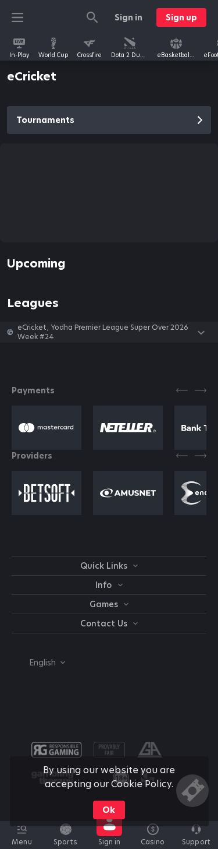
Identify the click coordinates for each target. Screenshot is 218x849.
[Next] (200, 390)
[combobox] (38, 662)
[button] (109, 332)
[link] (19, 48)
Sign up (181, 17)
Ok (108, 810)
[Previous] (182, 390)
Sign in (128, 17)
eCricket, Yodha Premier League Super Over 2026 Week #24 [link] (102, 332)
